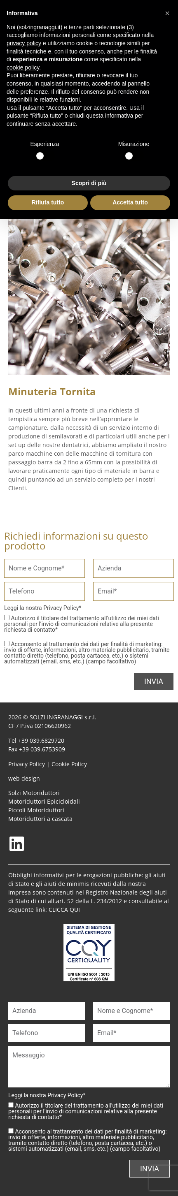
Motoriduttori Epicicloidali (44, 801)
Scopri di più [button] (89, 183)
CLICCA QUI (64, 909)
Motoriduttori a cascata (40, 819)
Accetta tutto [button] (130, 202)
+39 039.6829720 (41, 740)
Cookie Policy (69, 764)
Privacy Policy (61, 608)
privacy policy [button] (24, 43)
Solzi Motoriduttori (34, 793)
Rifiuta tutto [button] (48, 202)
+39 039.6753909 (42, 749)
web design (24, 778)
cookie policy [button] (23, 67)
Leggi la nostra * (42, 608)
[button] (167, 13)
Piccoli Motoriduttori (36, 810)
